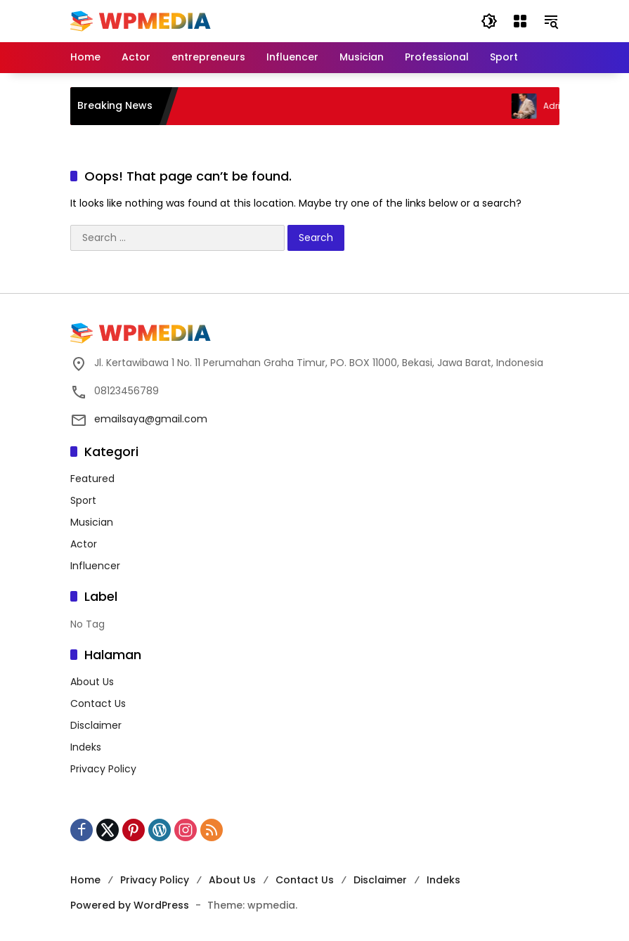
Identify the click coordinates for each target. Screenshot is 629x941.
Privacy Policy (103, 769)
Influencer (95, 566)
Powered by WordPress (129, 905)
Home (85, 880)
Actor (83, 544)
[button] (489, 21)
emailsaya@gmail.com (150, 419)
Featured (92, 479)
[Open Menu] (520, 21)
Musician (91, 522)
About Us (92, 682)
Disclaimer (96, 725)
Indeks (85, 747)
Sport (83, 500)
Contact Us (98, 703)
